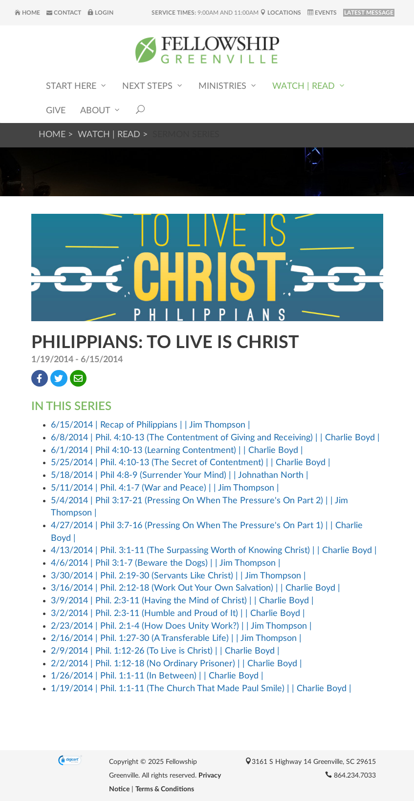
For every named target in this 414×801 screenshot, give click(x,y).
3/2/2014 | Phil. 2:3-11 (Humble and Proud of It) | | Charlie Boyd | (178, 613)
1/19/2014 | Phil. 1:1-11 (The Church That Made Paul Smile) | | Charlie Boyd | (201, 688)
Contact (63, 13)
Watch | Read (309, 86)
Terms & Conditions (164, 789)
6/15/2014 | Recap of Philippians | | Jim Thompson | (150, 425)
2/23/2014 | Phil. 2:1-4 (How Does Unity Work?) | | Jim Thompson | (181, 626)
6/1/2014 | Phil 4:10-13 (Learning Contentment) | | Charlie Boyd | (177, 450)
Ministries (228, 86)
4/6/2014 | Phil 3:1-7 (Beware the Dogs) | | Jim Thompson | (166, 563)
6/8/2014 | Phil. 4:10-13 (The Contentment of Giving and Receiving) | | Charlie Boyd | (215, 437)
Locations (280, 13)
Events (322, 13)
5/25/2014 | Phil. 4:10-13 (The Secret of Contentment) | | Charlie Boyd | (190, 462)
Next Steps (153, 86)
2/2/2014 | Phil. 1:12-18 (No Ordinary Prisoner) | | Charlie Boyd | (176, 663)
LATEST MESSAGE (368, 13)
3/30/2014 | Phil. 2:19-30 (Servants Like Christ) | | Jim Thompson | (178, 576)
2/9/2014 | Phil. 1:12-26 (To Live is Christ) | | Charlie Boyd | (165, 651)
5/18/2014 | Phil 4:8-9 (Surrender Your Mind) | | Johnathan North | (179, 475)
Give (55, 110)
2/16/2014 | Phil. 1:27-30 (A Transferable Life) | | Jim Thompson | (176, 638)
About (100, 110)
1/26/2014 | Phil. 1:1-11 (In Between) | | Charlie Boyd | (157, 676)
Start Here (77, 86)
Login (100, 13)
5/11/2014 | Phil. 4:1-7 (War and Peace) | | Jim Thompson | (165, 488)
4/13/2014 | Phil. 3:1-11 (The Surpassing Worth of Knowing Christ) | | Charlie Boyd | (214, 550)
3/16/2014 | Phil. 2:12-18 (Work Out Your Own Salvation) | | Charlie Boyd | (195, 588)
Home (27, 13)
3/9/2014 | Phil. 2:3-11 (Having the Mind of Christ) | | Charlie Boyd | (182, 600)
